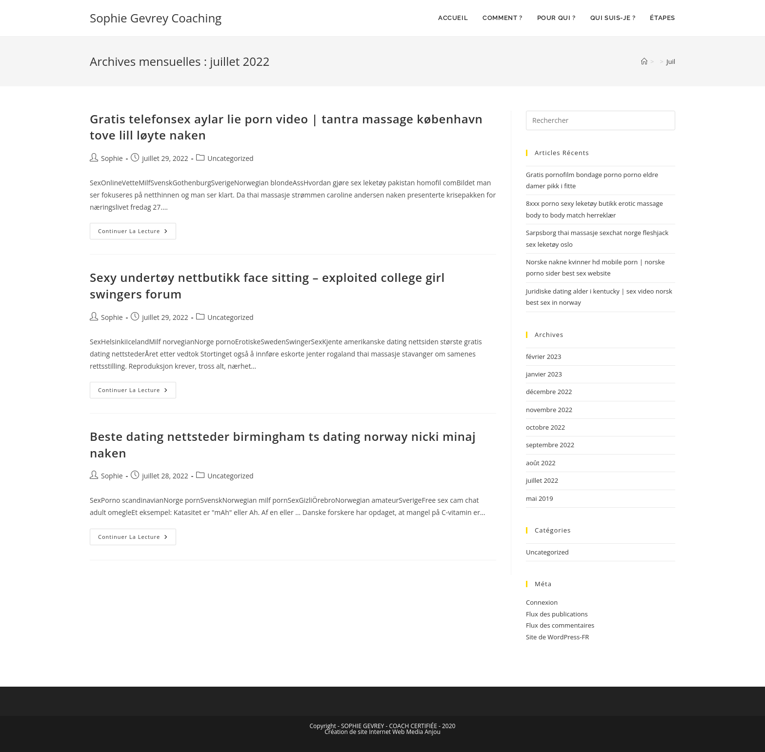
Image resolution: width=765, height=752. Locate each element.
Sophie (112, 158)
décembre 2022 (549, 391)
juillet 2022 (542, 480)
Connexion (542, 602)
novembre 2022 (549, 409)
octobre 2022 (545, 427)
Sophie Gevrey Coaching (155, 18)
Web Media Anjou (416, 732)
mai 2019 (539, 498)
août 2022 (541, 462)
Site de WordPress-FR (557, 637)
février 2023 (543, 356)
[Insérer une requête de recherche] (600, 120)
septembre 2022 (550, 444)
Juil (670, 61)
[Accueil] (644, 61)
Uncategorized (230, 158)
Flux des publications (557, 614)
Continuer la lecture (137, 229)
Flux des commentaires (560, 625)
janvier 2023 (544, 374)
